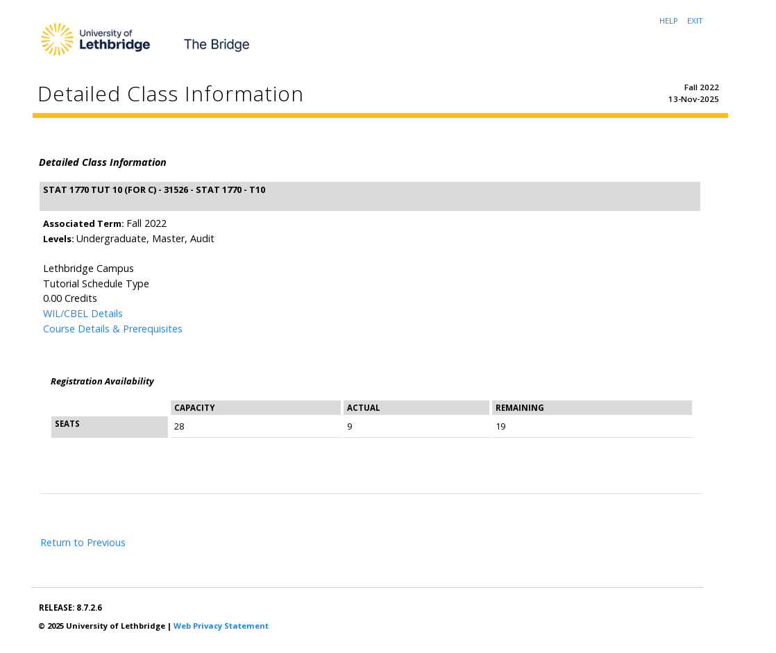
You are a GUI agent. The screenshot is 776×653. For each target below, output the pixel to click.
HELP (668, 20)
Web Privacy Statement (221, 625)
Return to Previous (83, 542)
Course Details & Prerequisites (113, 328)
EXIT (695, 20)
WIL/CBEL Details (83, 313)
